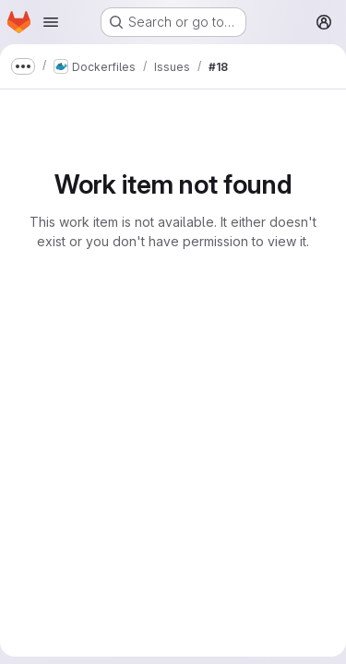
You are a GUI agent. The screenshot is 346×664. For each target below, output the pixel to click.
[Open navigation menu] (51, 22)
